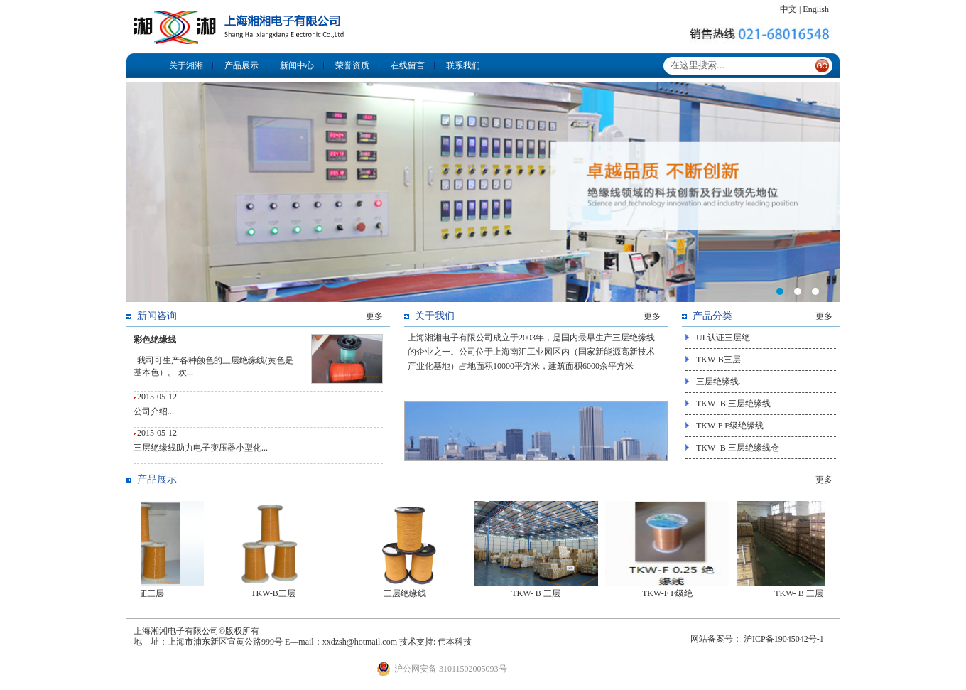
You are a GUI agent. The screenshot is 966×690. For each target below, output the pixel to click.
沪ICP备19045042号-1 (784, 639)
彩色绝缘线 (155, 340)
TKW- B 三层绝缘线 (733, 404)
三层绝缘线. (718, 382)
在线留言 (408, 65)
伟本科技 (455, 642)
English (816, 9)
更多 (374, 316)
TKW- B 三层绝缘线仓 (737, 448)
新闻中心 (297, 65)
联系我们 (463, 65)
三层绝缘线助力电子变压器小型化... (201, 448)
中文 (788, 9)
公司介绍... (154, 411)
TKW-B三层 (718, 360)
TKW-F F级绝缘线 (730, 426)
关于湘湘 (186, 65)
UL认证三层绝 (723, 338)
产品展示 (241, 65)
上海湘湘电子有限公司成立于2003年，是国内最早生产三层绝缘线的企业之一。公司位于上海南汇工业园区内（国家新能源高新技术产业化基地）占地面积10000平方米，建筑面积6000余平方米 (531, 352)
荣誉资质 (352, 65)
